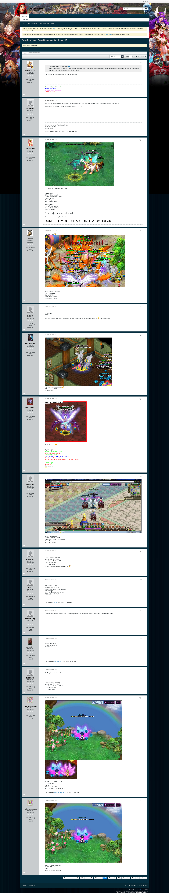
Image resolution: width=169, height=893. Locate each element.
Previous (67, 878)
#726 (140, 335)
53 (123, 878)
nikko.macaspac (59, 793)
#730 (140, 579)
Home (23, 23)
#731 (140, 610)
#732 (140, 639)
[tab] (25, 53)
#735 (140, 801)
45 (86, 878)
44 (82, 878)
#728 (140, 476)
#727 (140, 399)
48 (100, 878)
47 (95, 878)
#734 (140, 698)
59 (133, 878)
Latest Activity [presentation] (34, 53)
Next (143, 878)
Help (126, 885)
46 (91, 878)
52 (119, 878)
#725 (140, 307)
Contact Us (134, 885)
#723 (140, 140)
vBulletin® (138, 889)
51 (114, 878)
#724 (140, 230)
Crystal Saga (46, 23)
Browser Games (36, 23)
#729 (140, 551)
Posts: (29, 82)
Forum (28, 23)
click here (109, 34)
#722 (140, 100)
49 (105, 878)
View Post (69, 66)
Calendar (24, 20)
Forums (24, 16)
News (52, 23)
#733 (140, 670)
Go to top (144, 885)
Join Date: (29, 79)
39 (77, 878)
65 (137, 878)
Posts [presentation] (25, 53)
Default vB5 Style (29, 885)
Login (145, 1)
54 (128, 878)
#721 (140, 62)
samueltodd (57, 662)
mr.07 (55, 602)
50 (109, 878)
